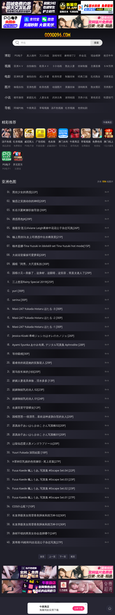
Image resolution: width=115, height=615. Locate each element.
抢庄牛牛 (108, 55)
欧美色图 (44, 87)
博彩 (8, 55)
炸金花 (82, 55)
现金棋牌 (95, 55)
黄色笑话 (95, 97)
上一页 (52, 556)
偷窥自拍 (18, 87)
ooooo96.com (57, 35)
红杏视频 (70, 108)
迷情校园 (70, 97)
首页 (42, 556)
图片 (8, 87)
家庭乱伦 (31, 97)
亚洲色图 (31, 87)
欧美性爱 (57, 76)
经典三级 (82, 76)
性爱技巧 (108, 97)
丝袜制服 (82, 66)
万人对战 (44, 55)
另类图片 (108, 87)
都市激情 (18, 97)
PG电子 (18, 55)
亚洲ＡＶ (18, 66)
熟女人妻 (70, 66)
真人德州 (31, 55)
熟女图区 (95, 87)
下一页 (63, 556)
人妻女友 (44, 97)
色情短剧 (82, 108)
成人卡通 (44, 76)
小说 (8, 97)
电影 (8, 76)
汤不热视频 (57, 108)
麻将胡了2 (69, 55)
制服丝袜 (70, 76)
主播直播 (95, 66)
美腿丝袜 (70, 87)
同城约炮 (18, 108)
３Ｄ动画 (57, 66)
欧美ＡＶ (44, 66)
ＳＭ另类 (108, 66)
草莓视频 (44, 108)
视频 (8, 66)
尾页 (73, 556)
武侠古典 (57, 97)
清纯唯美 (82, 87)
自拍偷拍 (31, 66)
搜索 (96, 42)
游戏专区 (57, 55)
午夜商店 (31, 108)
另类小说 (82, 97)
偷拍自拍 (31, 76)
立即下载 (78, 608)
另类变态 (108, 76)
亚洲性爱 (18, 76)
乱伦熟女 (95, 76)
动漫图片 (57, 87)
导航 (8, 108)
